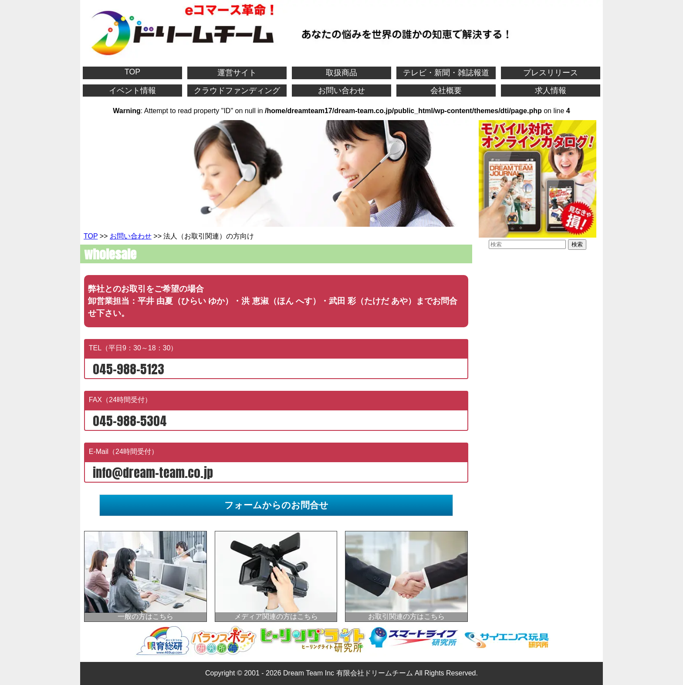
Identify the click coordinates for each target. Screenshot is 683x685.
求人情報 (550, 90)
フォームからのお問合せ (276, 505)
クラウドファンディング (237, 90)
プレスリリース (550, 72)
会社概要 (446, 90)
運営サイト (237, 72)
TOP (132, 71)
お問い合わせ (341, 90)
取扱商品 (341, 72)
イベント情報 (132, 90)
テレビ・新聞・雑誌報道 (446, 72)
